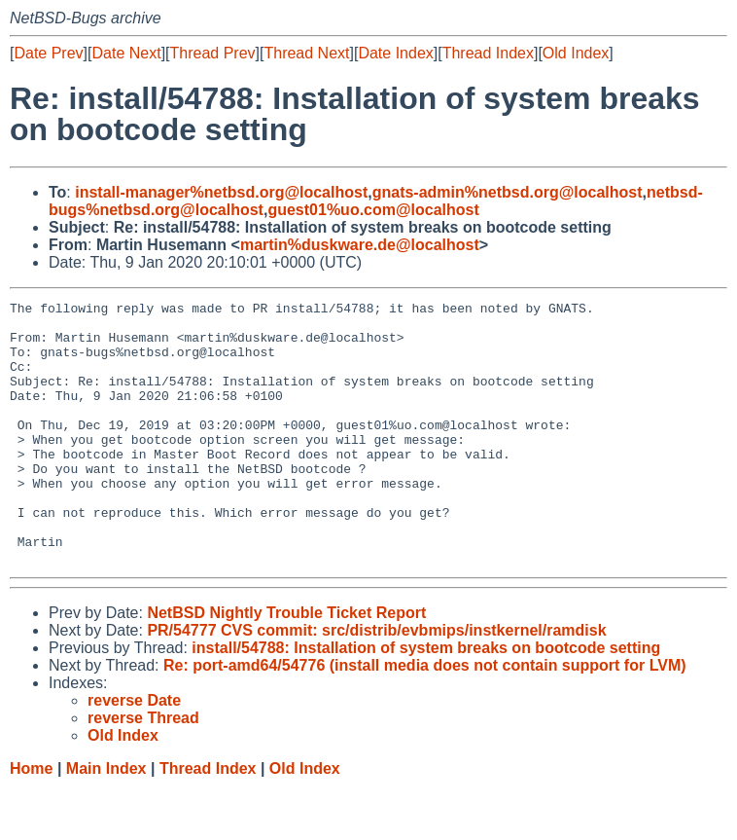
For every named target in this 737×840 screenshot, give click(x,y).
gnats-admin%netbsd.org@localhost (507, 192)
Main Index (106, 821)
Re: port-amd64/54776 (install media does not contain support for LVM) (424, 718)
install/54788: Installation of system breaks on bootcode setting (426, 700)
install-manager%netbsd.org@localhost (221, 192)
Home (31, 821)
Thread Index (488, 53)
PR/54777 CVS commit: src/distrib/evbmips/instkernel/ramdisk (376, 683)
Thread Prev (213, 53)
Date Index (395, 53)
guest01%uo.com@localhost (372, 209)
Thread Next (306, 53)
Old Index (576, 53)
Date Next (125, 53)
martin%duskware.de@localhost (359, 245)
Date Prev (48, 53)
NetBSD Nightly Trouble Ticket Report (286, 665)
